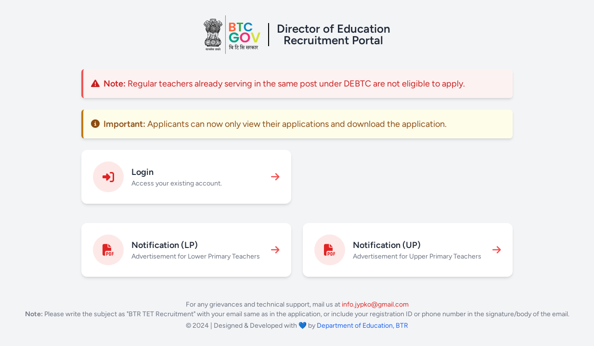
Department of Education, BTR (362, 325)
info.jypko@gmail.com (375, 304)
